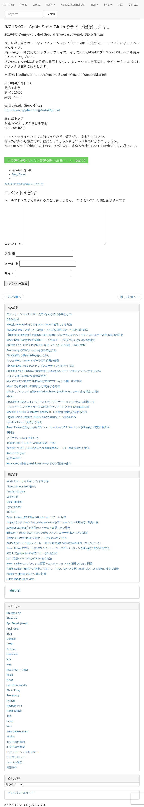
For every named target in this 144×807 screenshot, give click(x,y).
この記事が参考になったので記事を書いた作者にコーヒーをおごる (46, 160)
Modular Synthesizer (73, 4)
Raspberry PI (14, 705)
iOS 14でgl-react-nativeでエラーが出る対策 (32, 553)
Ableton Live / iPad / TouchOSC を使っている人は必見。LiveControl (46, 345)
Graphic (11, 649)
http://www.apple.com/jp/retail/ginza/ (32, 110)
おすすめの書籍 (16, 741)
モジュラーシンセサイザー (22, 752)
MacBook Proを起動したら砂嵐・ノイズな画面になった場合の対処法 (47, 329)
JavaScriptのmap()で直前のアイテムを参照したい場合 (38, 527)
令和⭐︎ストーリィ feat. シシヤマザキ (28, 481)
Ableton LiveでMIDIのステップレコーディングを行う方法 (40, 365)
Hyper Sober (14, 507)
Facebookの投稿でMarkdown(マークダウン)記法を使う (39, 463)
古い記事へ (12, 296)
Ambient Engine (16, 453)
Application (13, 628)
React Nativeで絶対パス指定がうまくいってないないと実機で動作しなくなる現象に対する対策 (63, 568)
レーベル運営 (14, 762)
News (10, 680)
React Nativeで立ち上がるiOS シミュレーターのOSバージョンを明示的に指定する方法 (58, 427)
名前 (9, 253)
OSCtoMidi (13, 319)
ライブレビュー (16, 757)
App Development (17, 623)
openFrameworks (17, 685)
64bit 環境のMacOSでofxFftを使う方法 (29, 558)
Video (10, 721)
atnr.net (8, 5)
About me (12, 618)
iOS (9, 659)
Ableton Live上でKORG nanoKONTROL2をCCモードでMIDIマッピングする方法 (54, 370)
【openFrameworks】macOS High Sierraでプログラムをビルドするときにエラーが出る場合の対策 (65, 334)
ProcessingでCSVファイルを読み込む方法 (31, 350)
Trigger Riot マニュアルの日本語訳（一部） (32, 442)
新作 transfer (14, 458)
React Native (14, 710)
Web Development (17, 731)
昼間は (10, 432)
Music (50, 4)
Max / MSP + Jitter (17, 669)
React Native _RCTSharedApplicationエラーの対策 (36, 517)
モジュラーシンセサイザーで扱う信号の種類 (33, 360)
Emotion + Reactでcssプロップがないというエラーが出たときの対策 (47, 532)
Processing (13, 695)
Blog (94, 4)
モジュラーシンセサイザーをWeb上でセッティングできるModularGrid (48, 406)
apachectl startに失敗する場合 (24, 422)
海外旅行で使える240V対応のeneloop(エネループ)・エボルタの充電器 (48, 447)
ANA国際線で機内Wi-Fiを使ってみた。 (29, 355)
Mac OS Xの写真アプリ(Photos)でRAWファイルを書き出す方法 (44, 381)
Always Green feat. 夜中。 (22, 486)
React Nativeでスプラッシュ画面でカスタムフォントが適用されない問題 (49, 563)
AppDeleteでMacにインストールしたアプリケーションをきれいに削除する (51, 401)
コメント (13, 243)
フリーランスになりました (22, 437)
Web (9, 726)
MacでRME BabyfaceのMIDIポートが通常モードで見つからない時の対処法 (51, 340)
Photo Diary (13, 690)
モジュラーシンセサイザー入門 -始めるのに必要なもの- (39, 314)
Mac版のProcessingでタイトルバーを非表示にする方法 (39, 324)
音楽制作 (12, 767)
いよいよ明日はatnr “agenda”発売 (26, 375)
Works (36, 4)
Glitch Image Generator (20, 579)
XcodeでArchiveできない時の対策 (26, 573)
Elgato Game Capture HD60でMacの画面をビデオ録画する (41, 417)
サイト (9, 273)
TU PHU (11, 512)
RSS (120, 4)
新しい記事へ (130, 296)
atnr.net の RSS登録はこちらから (24, 183)
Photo (10, 396)
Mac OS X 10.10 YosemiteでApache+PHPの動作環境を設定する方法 (47, 412)
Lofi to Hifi (12, 496)
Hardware (12, 654)
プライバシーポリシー (20, 792)
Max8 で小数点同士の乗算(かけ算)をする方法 (33, 386)
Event (22, 174)
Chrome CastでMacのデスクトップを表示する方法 (36, 537)
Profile (23, 4)
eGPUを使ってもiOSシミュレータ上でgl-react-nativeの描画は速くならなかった (53, 542)
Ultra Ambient (14, 501)
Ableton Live (14, 613)
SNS (108, 4)
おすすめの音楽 (16, 746)
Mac (9, 664)
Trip (9, 715)
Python (11, 700)
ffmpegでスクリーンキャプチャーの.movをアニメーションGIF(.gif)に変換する (52, 522)
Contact (133, 4)
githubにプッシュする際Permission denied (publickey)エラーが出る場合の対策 (53, 391)
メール (11, 263)
